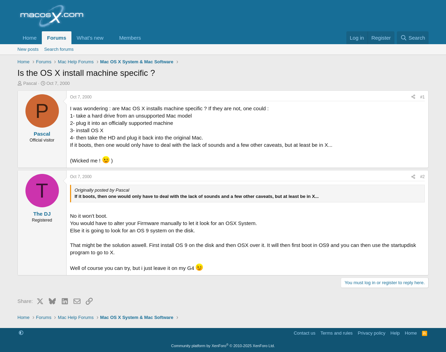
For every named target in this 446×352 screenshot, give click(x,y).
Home (30, 38)
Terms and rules (337, 333)
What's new (90, 38)
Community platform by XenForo (223, 346)
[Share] (413, 97)
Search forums (59, 49)
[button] (109, 37)
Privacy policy (371, 333)
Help (395, 333)
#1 (422, 97)
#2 (422, 176)
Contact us (304, 333)
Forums (56, 38)
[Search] (413, 37)
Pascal (30, 83)
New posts (28, 49)
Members (130, 38)
